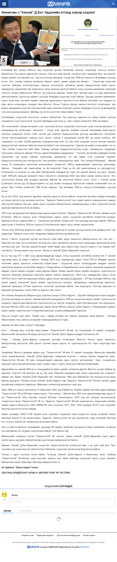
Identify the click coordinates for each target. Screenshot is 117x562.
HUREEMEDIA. (85, 547)
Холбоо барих (89, 535)
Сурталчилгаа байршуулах (68, 535)
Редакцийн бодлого (45, 535)
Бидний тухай (28, 535)
